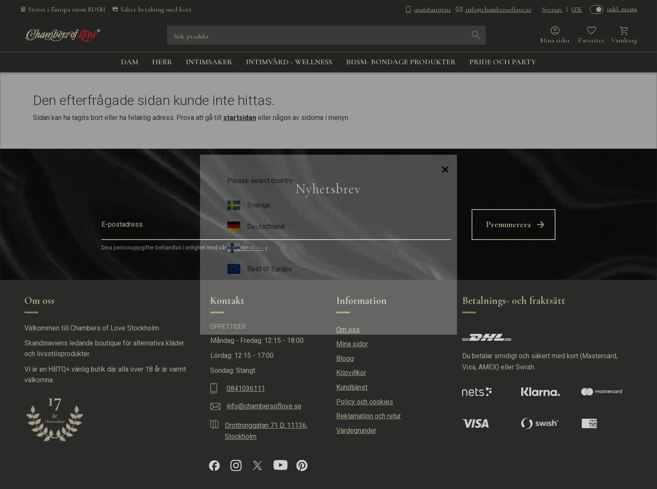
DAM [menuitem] (129, 61)
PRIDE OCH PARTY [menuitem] (502, 61)
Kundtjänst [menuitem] (351, 387)
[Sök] (476, 35)
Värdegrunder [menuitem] (356, 430)
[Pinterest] (302, 465)
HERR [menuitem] (162, 61)
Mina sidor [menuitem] (352, 344)
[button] (591, 35)
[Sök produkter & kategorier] (320, 35)
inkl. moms (622, 9)
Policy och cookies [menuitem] (364, 402)
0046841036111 (432, 9)
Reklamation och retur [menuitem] (368, 416)
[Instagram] (236, 465)
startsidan (239, 118)
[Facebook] (214, 465)
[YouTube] (280, 465)
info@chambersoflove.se (499, 9)
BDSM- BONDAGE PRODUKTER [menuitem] (401, 61)
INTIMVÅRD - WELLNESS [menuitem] (289, 61)
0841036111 (246, 388)
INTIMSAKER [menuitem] (209, 61)
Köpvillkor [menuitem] (351, 373)
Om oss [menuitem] (348, 330)
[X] (257, 465)
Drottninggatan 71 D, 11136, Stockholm (266, 431)
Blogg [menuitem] (345, 358)
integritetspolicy (247, 248)
